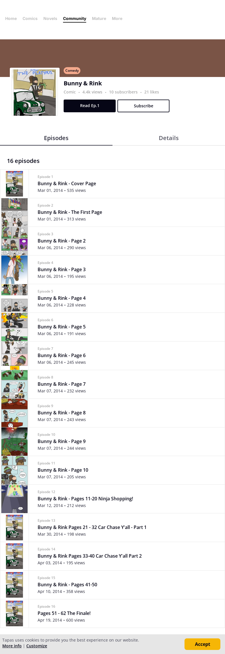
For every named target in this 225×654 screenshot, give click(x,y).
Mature (99, 18)
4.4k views (93, 92)
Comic (70, 92)
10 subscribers (124, 92)
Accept (202, 644)
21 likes (151, 92)
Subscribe (143, 106)
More (119, 18)
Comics (30, 18)
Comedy (72, 70)
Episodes (56, 138)
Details (169, 138)
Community (74, 18)
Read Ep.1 (89, 105)
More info (12, 646)
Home (11, 18)
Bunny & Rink (83, 83)
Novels (50, 18)
